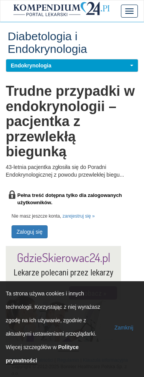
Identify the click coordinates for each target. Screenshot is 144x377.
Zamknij (123, 328)
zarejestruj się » (79, 216)
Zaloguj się (30, 232)
